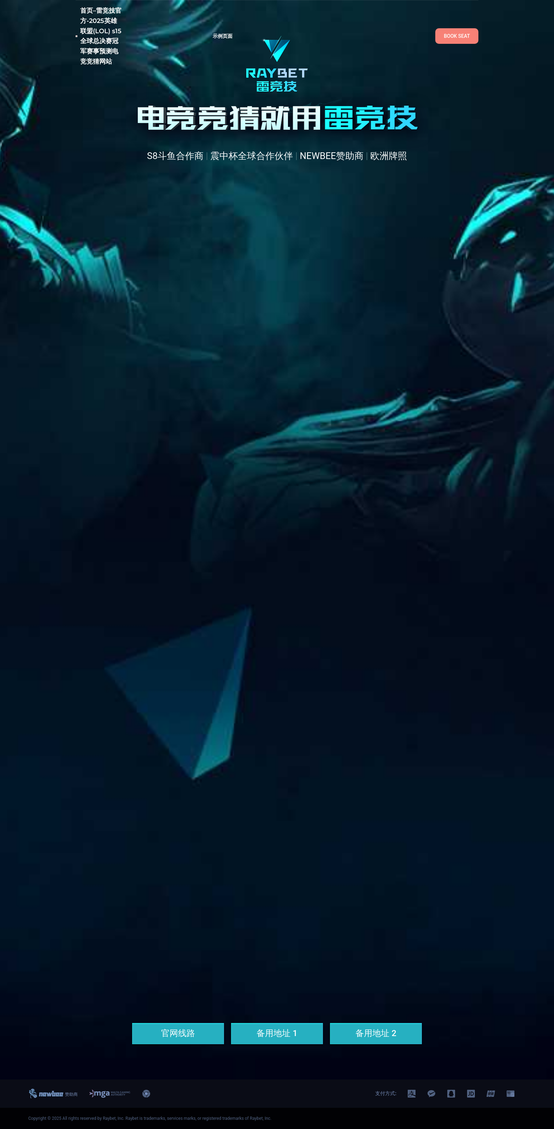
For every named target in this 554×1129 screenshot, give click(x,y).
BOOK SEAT (457, 36)
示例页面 (223, 36)
